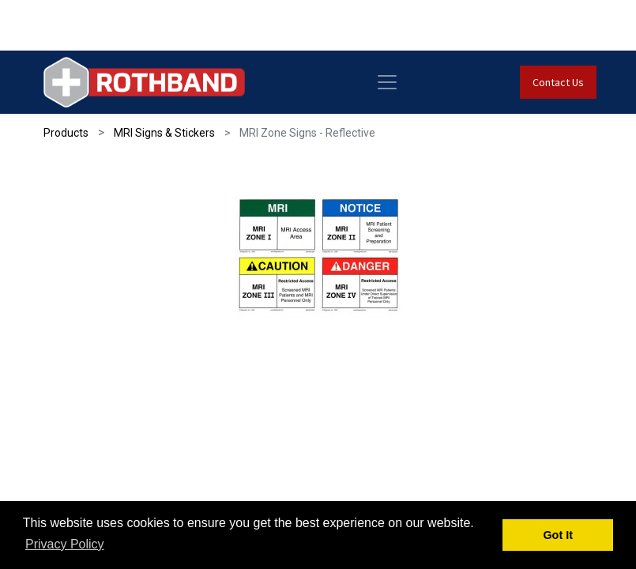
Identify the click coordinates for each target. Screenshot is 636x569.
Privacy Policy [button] (64, 544)
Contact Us (558, 82)
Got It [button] (558, 535)
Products (65, 132)
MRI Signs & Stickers (164, 132)
